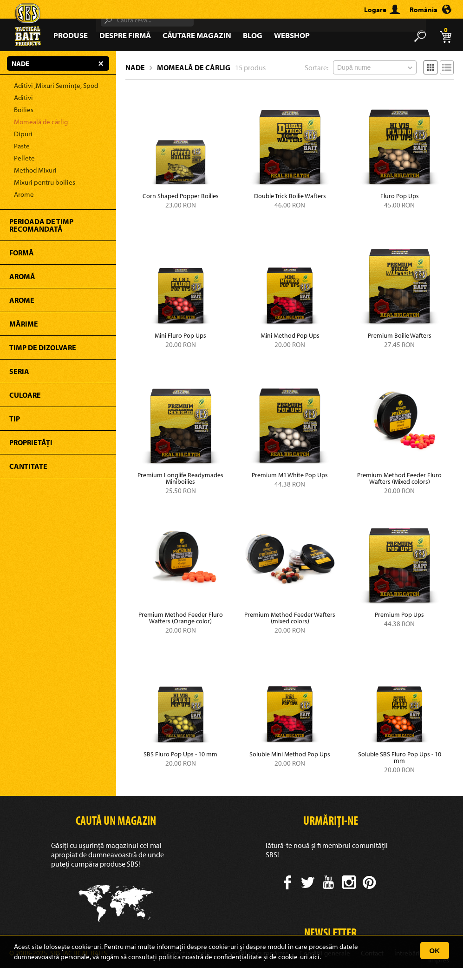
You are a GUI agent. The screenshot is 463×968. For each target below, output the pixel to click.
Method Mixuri (35, 170)
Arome (24, 194)
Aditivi (23, 97)
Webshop (292, 35)
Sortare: (316, 67)
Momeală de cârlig (41, 121)
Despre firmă (125, 35)
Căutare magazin (197, 35)
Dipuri (23, 133)
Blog (252, 35)
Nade (135, 67)
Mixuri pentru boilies (44, 182)
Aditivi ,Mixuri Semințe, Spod (56, 85)
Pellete (24, 158)
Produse (70, 35)
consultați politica (154, 956)
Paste (22, 145)
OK (435, 951)
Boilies (23, 109)
